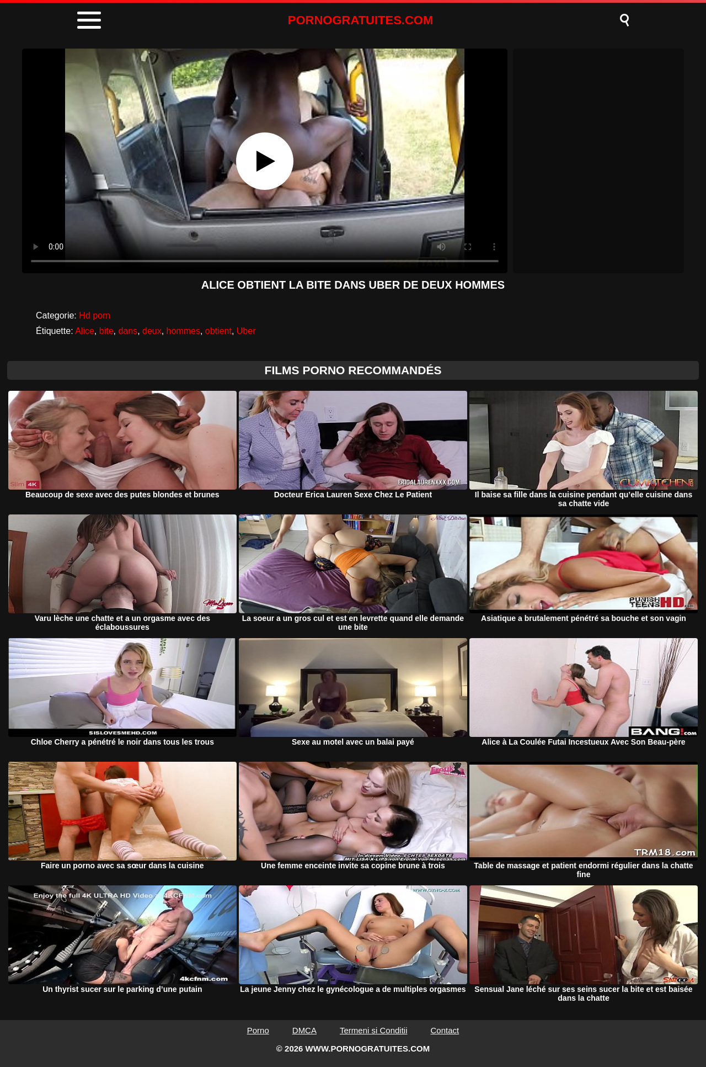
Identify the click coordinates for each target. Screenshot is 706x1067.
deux (152, 331)
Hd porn (94, 315)
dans (127, 331)
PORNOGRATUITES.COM (361, 20)
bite (106, 331)
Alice (84, 331)
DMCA (304, 1030)
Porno (258, 1030)
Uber (246, 331)
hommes (183, 331)
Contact (445, 1030)
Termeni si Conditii (374, 1030)
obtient (218, 331)
